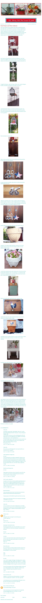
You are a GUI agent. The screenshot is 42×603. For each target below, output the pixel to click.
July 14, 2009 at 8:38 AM (8, 511)
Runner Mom (5, 546)
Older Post (24, 597)
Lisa (4, 536)
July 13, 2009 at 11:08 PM (9, 476)
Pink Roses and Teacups (7, 468)
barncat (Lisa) (5, 490)
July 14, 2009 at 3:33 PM (8, 533)
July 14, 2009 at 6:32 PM (8, 543)
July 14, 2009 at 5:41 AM (8, 487)
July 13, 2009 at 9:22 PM (8, 444)
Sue (4, 558)
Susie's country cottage (7, 479)
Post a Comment (3, 595)
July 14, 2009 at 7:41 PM (8, 571)
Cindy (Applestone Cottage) (7, 454)
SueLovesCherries (6, 574)
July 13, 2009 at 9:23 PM (8, 451)
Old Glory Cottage (21, 5)
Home (13, 597)
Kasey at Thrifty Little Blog (7, 585)
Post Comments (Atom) (9, 599)
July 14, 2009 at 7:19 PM (8, 555)
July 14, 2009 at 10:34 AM (9, 522)
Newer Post (2, 597)
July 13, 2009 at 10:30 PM (9, 465)
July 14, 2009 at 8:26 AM (8, 501)
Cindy (4, 429)
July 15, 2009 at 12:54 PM (9, 583)
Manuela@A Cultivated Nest (8, 525)
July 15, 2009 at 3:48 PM (8, 592)
